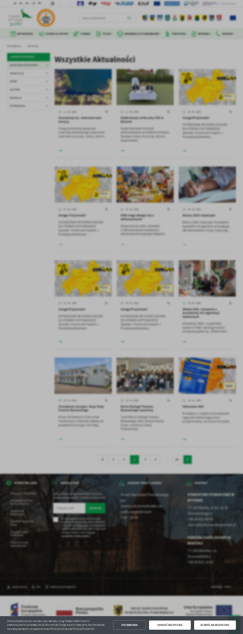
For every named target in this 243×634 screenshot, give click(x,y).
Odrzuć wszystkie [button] (170, 625)
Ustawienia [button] (129, 625)
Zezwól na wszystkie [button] (214, 625)
